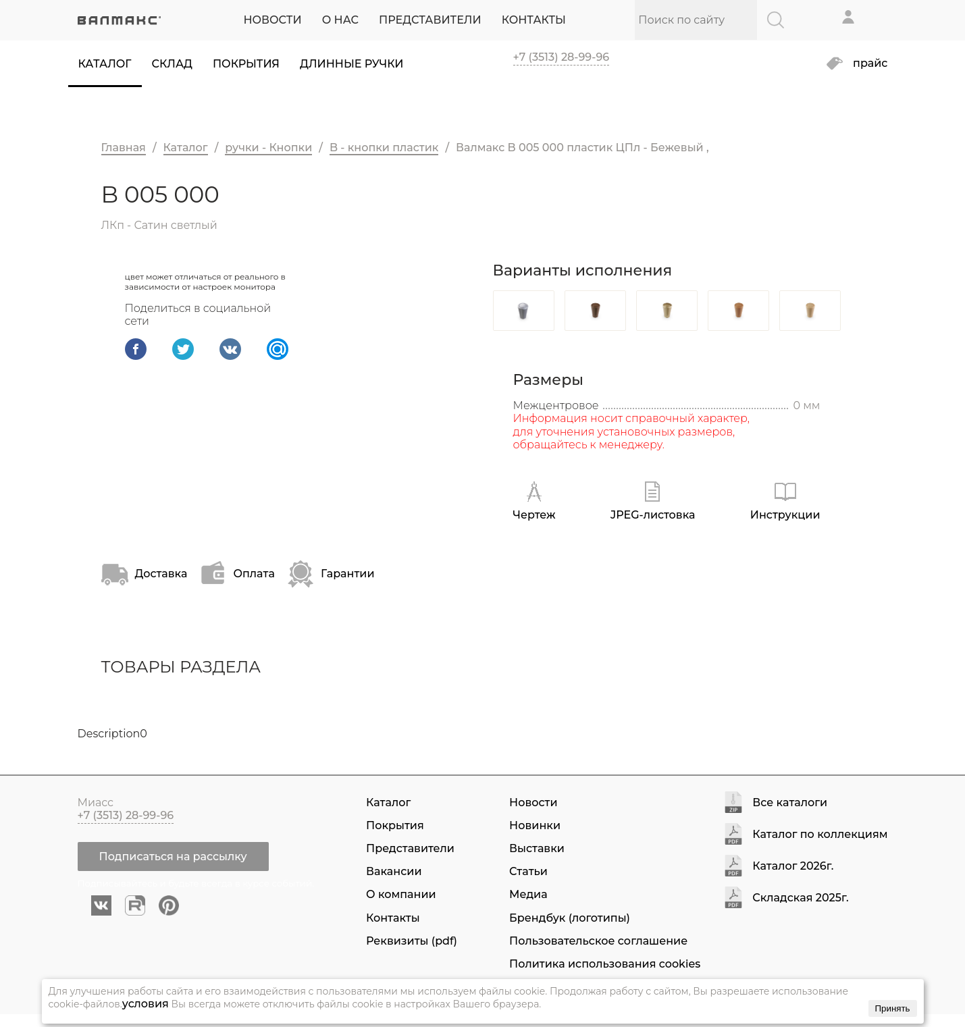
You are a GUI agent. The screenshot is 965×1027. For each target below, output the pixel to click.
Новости (533, 802)
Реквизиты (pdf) (411, 940)
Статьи (528, 871)
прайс (870, 63)
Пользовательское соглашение (598, 940)
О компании (401, 894)
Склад (172, 63)
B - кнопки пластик (384, 147)
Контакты (393, 918)
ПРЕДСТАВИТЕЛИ (430, 20)
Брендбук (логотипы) (569, 918)
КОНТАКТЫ (534, 20)
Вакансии (393, 871)
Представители (410, 848)
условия (145, 1003)
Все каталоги (789, 803)
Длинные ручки (351, 63)
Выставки (537, 848)
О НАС (340, 20)
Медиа (528, 894)
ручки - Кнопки (268, 147)
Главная (123, 147)
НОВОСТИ (272, 20)
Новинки (534, 825)
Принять (892, 1008)
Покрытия (246, 63)
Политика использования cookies (604, 963)
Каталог (105, 63)
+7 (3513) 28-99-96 (561, 57)
